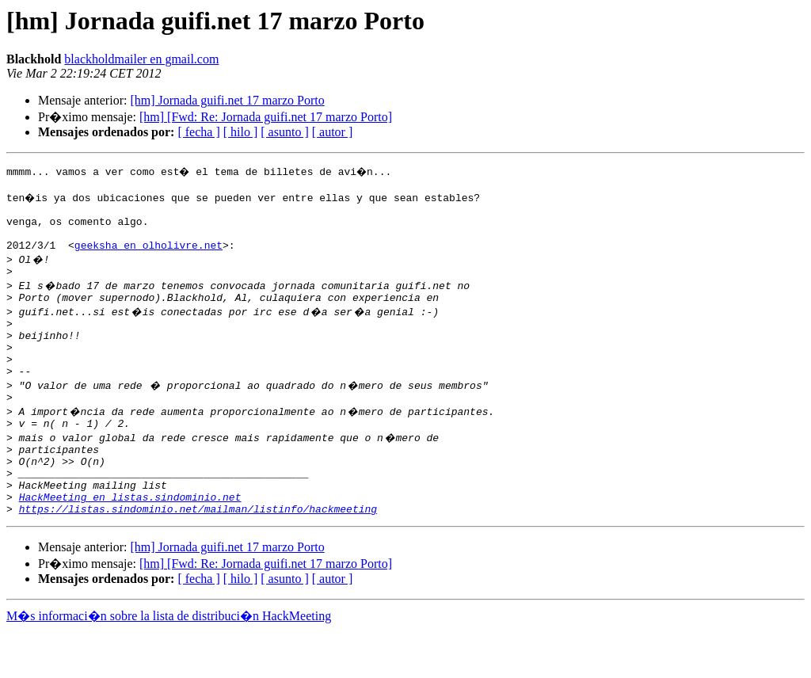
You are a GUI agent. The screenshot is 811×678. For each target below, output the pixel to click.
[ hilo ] (240, 132)
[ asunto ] (284, 132)
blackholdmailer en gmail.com (141, 59)
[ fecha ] (198, 132)
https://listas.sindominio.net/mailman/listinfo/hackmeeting (198, 556)
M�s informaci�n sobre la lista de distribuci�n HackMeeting (168, 663)
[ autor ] (332, 132)
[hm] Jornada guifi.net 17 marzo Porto (227, 100)
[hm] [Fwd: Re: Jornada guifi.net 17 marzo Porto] (265, 117)
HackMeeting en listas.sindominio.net (130, 542)
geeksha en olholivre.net (148, 256)
